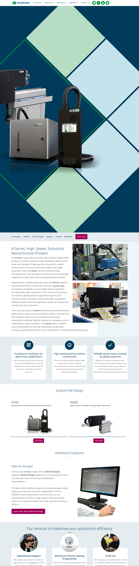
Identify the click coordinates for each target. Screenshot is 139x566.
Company (73, 3)
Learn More (38, 441)
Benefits (27, 237)
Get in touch (81, 237)
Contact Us (85, 3)
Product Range (37, 237)
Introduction (16, 237)
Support (34, 563)
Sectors (37, 3)
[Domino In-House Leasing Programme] (69, 557)
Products (49, 3)
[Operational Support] (29, 555)
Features (49, 237)
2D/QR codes (59, 285)
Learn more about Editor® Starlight (29, 511)
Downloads (68, 237)
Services (61, 3)
